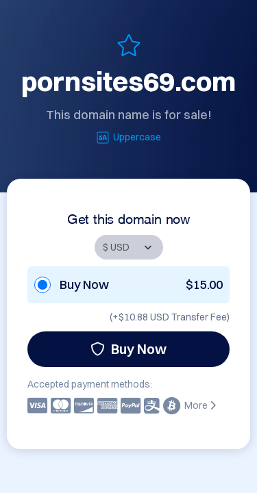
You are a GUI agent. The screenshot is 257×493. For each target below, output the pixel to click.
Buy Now (128, 348)
